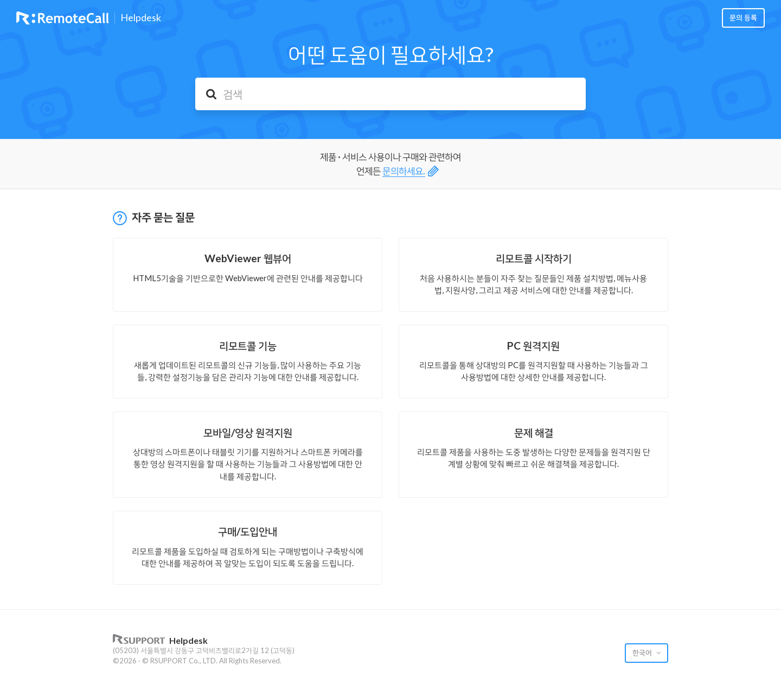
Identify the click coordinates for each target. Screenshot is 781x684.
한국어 (643, 652)
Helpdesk (140, 17)
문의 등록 (743, 17)
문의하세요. (403, 170)
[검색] (390, 94)
